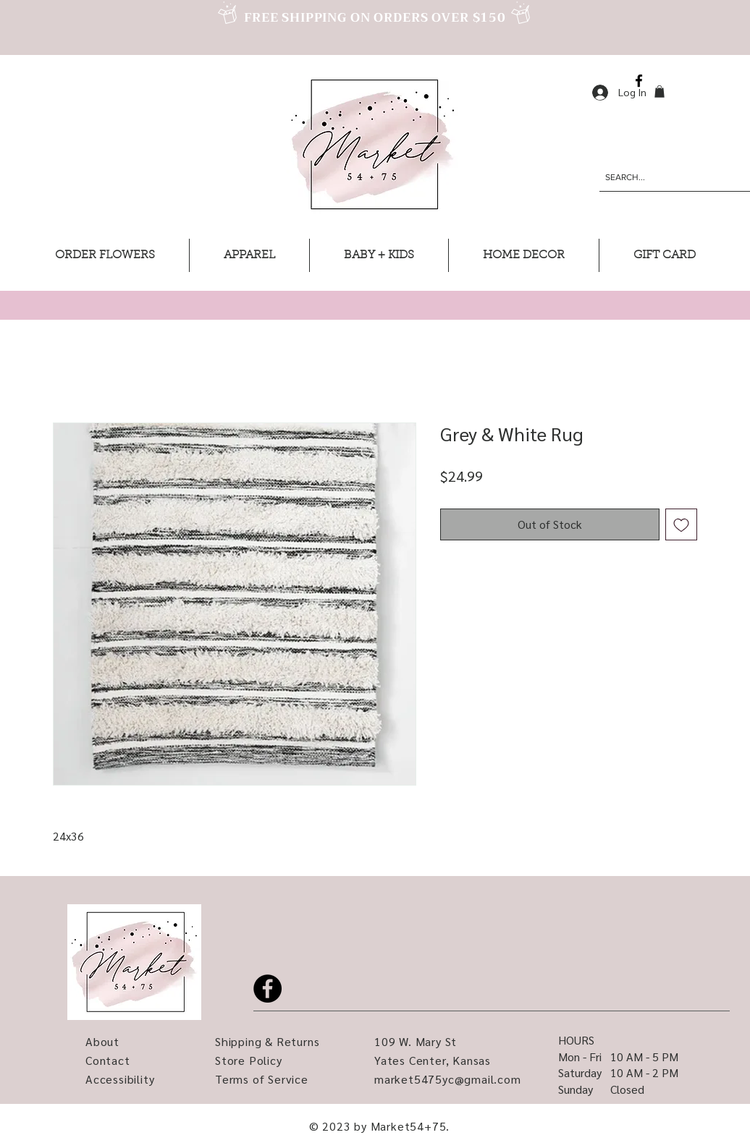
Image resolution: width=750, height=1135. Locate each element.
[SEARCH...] (663, 177)
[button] (659, 91)
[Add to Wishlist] (681, 524)
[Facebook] (639, 80)
